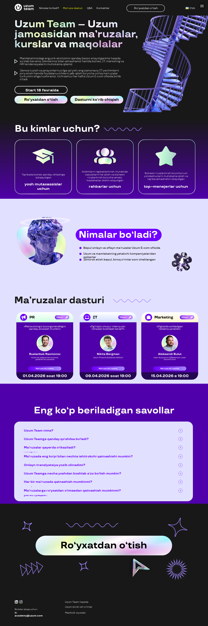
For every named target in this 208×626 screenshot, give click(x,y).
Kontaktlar (103, 8)
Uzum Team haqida (76, 602)
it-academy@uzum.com (29, 614)
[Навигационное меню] (202, 6)
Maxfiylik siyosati (75, 612)
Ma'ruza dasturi (73, 8)
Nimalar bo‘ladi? (49, 8)
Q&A (89, 8)
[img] (40, 100)
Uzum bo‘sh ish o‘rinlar (78, 607)
